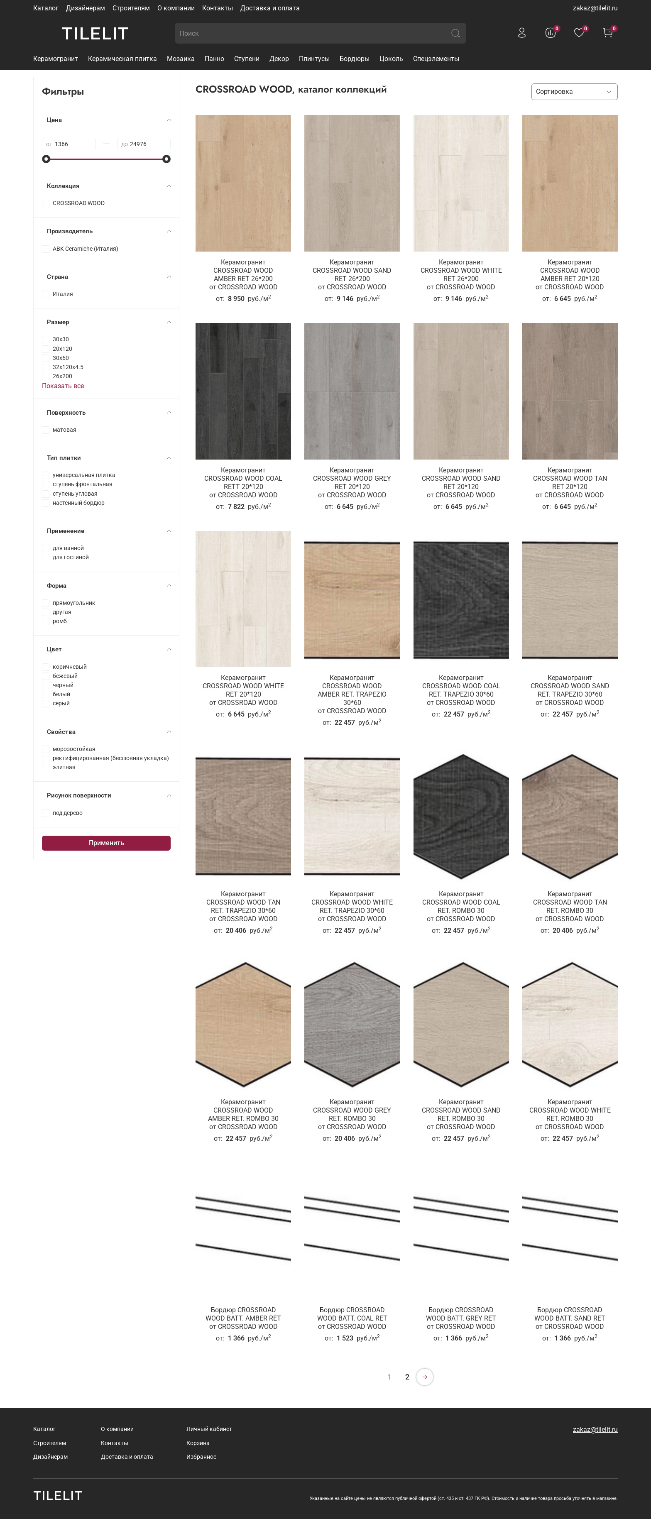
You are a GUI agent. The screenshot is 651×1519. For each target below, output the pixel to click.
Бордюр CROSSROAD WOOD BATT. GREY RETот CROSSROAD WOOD (461, 1318)
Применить (106, 843)
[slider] (46, 159)
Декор (279, 59)
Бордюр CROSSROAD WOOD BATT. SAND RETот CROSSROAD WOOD (569, 1318)
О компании (176, 8)
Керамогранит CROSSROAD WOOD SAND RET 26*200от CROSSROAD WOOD (352, 274)
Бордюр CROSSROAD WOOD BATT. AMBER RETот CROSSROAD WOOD (243, 1318)
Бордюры (355, 59)
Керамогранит (55, 59)
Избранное (201, 1456)
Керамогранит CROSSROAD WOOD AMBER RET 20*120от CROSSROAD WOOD (570, 274)
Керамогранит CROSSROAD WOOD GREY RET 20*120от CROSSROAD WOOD (352, 482)
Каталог (46, 8)
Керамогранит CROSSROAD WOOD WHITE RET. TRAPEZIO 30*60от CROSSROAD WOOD (352, 906)
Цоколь (391, 59)
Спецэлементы (436, 59)
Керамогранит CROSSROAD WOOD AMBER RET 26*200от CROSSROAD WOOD (243, 274)
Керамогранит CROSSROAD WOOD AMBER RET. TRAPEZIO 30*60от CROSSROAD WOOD (352, 694)
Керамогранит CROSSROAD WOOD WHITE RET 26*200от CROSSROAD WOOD (461, 274)
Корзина (198, 1443)
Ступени (246, 59)
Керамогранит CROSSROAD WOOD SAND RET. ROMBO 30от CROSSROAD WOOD (461, 1114)
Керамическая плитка (122, 59)
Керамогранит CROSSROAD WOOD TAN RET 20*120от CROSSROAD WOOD (570, 482)
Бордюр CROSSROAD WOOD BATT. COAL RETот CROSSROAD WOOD (352, 1318)
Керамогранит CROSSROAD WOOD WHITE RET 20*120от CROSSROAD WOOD (243, 690)
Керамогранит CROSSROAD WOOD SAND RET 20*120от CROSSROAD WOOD (461, 482)
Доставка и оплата (270, 8)
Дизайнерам (85, 8)
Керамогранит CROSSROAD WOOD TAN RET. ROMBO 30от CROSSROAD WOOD (570, 906)
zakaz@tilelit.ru (595, 8)
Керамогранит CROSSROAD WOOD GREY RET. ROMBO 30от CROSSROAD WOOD (352, 1114)
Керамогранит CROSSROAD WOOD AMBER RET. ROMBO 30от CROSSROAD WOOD (243, 1114)
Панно (214, 59)
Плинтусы (314, 59)
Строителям (131, 8)
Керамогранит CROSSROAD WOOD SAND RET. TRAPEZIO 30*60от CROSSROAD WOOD (570, 690)
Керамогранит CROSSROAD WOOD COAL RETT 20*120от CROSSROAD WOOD (243, 482)
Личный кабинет (209, 1429)
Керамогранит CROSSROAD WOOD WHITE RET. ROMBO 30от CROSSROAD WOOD (570, 1114)
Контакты (217, 8)
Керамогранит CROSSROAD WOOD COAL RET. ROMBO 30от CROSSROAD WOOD (461, 906)
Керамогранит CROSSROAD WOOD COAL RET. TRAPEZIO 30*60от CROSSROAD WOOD (461, 690)
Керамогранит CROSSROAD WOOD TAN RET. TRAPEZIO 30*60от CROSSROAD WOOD (243, 906)
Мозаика (181, 59)
